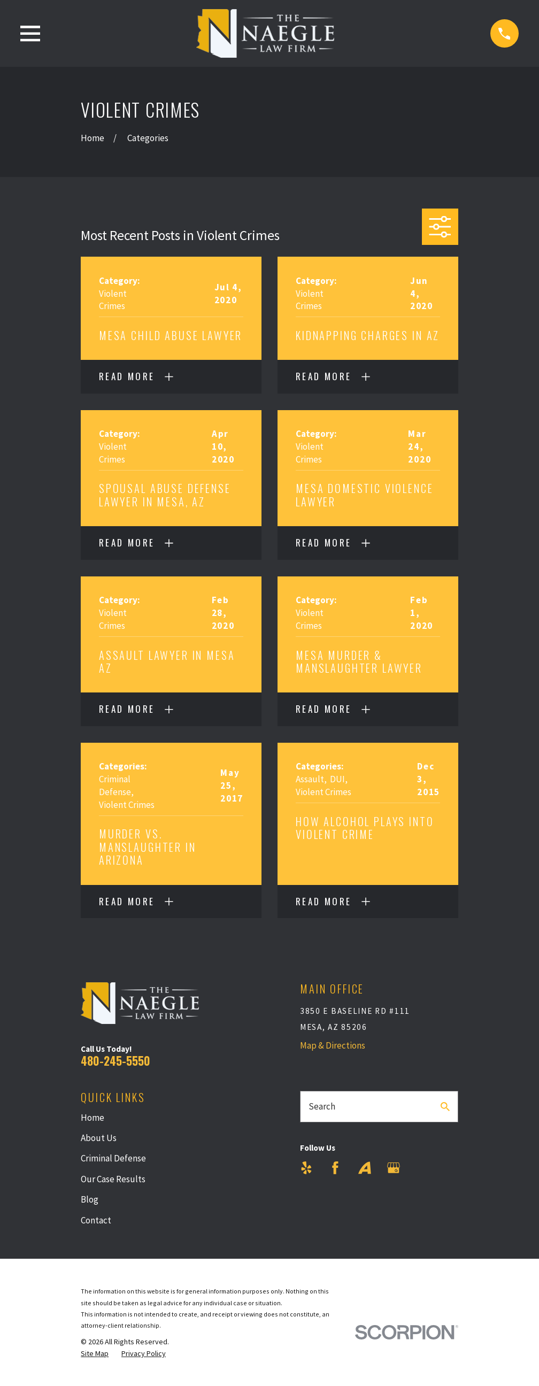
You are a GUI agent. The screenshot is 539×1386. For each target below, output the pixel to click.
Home (92, 1117)
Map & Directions (332, 1045)
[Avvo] (364, 1167)
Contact (96, 1220)
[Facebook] (335, 1167)
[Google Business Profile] (393, 1167)
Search (322, 1106)
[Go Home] (92, 138)
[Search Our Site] (445, 1106)
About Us (99, 1138)
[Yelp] (306, 1167)
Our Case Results (113, 1179)
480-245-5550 (115, 1060)
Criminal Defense (113, 1158)
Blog (89, 1199)
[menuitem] (95, 1354)
